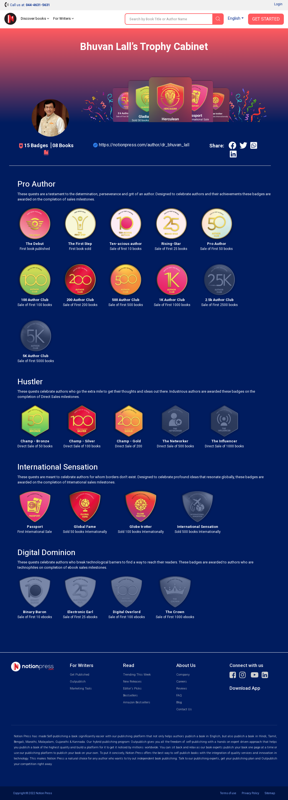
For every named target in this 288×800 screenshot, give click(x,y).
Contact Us (184, 709)
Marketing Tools (81, 688)
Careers (181, 681)
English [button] (234, 18)
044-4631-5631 (38, 5)
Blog (179, 702)
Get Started (266, 19)
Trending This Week (137, 674)
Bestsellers (130, 695)
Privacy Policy (250, 793)
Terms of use (228, 793)
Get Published (79, 674)
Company (183, 674)
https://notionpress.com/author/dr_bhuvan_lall (144, 144)
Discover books (35, 18)
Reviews (181, 688)
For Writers (63, 18)
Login (278, 4)
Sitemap (270, 793)
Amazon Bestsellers (136, 702)
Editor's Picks (132, 688)
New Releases (132, 681)
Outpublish (78, 681)
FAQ (179, 695)
